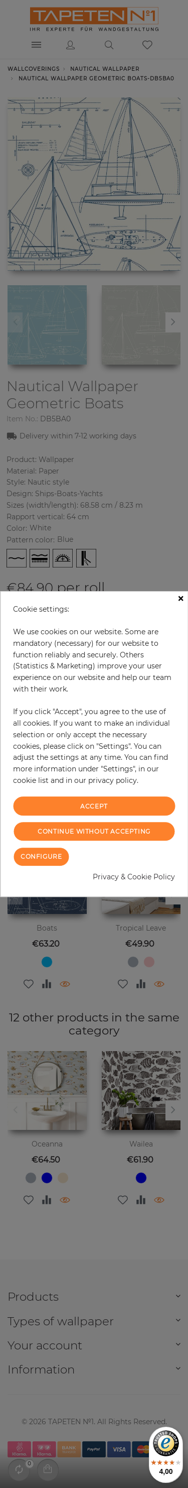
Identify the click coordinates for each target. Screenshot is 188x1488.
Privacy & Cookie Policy (134, 876)
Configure (41, 856)
